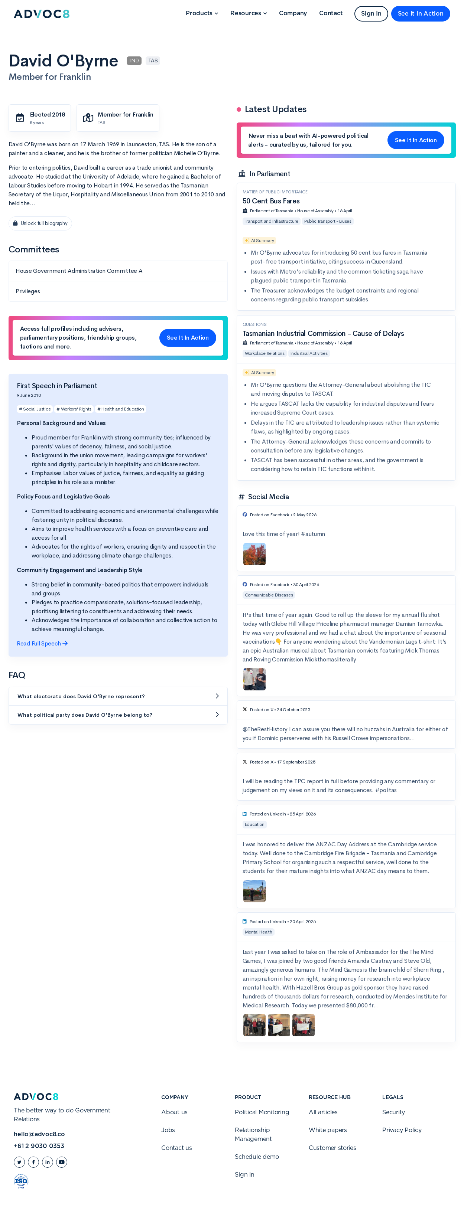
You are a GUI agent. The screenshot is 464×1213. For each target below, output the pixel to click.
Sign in (244, 1175)
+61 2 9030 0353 (39, 1146)
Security (393, 1112)
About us (174, 1112)
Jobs (168, 1130)
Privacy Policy (402, 1130)
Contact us (176, 1148)
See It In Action (421, 14)
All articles (323, 1112)
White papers (328, 1130)
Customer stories (332, 1148)
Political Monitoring (262, 1112)
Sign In (371, 14)
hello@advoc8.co (39, 1134)
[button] (202, 13)
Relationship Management (253, 1134)
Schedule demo (257, 1157)
